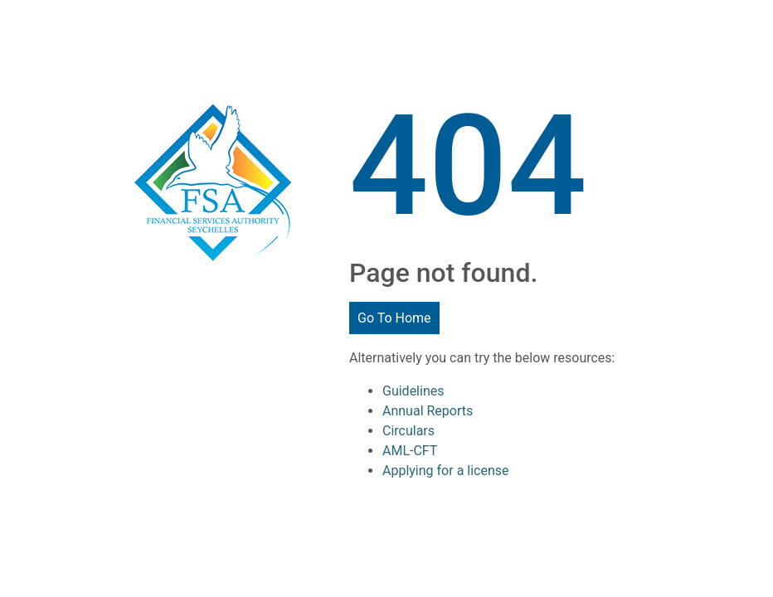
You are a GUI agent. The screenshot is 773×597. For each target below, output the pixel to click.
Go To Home (394, 318)
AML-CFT (409, 451)
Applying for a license (445, 470)
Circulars (408, 431)
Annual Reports (427, 411)
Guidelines (413, 391)
